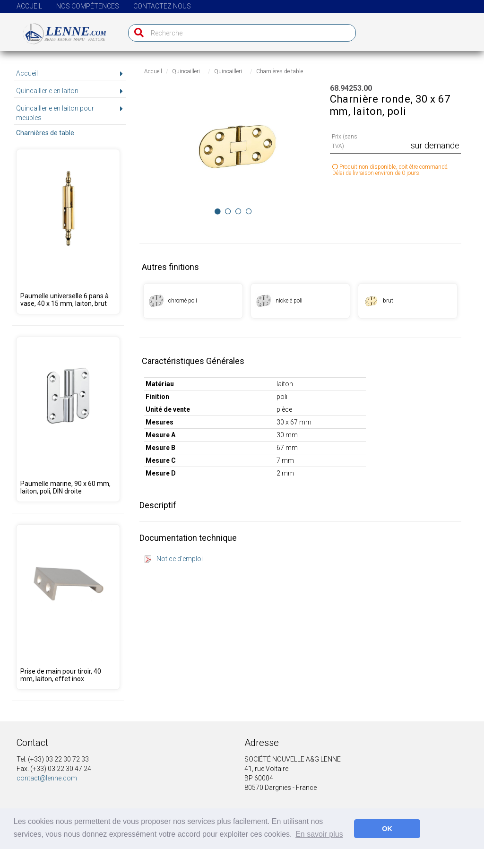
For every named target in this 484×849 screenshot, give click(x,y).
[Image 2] (238, 211)
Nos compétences (87, 6)
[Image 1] (228, 211)
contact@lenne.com (47, 778)
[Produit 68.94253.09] (407, 301)
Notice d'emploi (179, 559)
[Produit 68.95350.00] (68, 419)
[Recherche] (137, 33)
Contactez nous (162, 6)
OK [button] (387, 828)
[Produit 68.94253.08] (300, 301)
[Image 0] (217, 211)
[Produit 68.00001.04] (68, 607)
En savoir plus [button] (319, 834)
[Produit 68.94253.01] (193, 301)
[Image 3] (248, 211)
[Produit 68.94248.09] (68, 231)
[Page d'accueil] (59, 30)
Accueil (29, 6)
